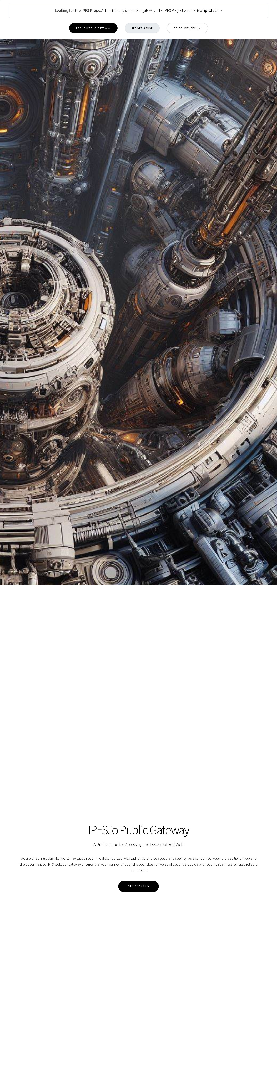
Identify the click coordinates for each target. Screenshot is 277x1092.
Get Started (138, 886)
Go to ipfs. (186, 28)
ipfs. (211, 10)
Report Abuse (142, 28)
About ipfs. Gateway (93, 28)
